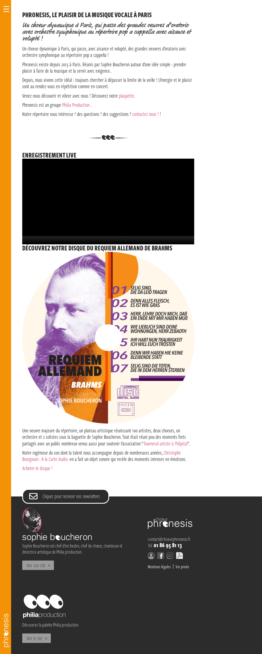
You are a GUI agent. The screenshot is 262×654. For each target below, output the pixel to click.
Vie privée (182, 566)
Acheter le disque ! (37, 468)
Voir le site (34, 638)
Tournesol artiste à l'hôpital (165, 443)
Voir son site (35, 565)
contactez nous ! (145, 114)
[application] (108, 201)
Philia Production (75, 104)
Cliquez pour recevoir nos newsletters (71, 496)
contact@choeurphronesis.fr (169, 539)
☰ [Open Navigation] (6, 9)
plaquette (126, 95)
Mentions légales (159, 566)
